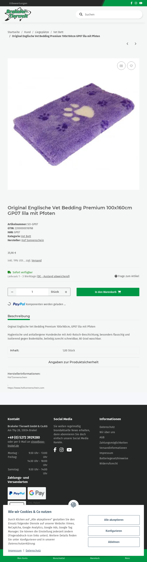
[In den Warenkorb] (11, 56)
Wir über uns (107, 432)
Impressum (106, 453)
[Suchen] (109, 14)
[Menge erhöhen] (66, 292)
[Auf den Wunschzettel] (131, 65)
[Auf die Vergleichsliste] (121, 65)
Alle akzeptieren (112, 519)
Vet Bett (26, 236)
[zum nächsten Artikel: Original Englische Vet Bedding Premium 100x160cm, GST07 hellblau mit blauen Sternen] (135, 44)
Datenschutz (107, 427)
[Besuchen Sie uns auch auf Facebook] (131, 3)
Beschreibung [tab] (19, 316)
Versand (37, 260)
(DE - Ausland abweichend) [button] (53, 276)
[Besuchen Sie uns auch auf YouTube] (140, 3)
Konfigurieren (112, 530)
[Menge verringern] (12, 292)
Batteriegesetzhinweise (114, 458)
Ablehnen (112, 541)
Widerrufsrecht (109, 463)
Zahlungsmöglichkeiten (114, 442)
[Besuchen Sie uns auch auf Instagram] (136, 3)
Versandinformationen (113, 448)
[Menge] (32, 292)
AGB (102, 437)
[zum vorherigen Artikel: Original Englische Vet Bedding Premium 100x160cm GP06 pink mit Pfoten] (127, 44)
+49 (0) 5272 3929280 (24, 437)
